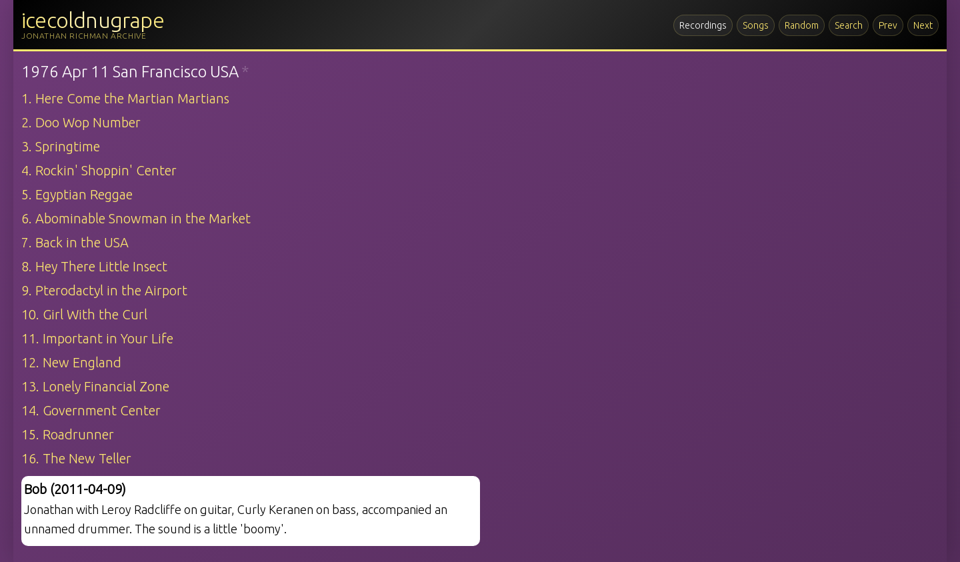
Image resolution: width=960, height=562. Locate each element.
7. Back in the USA (75, 242)
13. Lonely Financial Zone (95, 386)
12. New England (71, 362)
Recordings (703, 25)
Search (849, 25)
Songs (756, 25)
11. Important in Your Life (97, 338)
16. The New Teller (76, 458)
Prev (888, 25)
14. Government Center (91, 410)
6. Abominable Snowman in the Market (136, 218)
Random (802, 25)
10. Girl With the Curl (84, 314)
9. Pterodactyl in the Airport (104, 290)
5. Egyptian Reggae (77, 194)
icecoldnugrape (92, 20)
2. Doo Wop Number (81, 122)
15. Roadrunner (67, 434)
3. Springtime (60, 146)
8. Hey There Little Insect (94, 266)
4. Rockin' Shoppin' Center (99, 170)
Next (923, 25)
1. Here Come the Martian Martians (125, 98)
